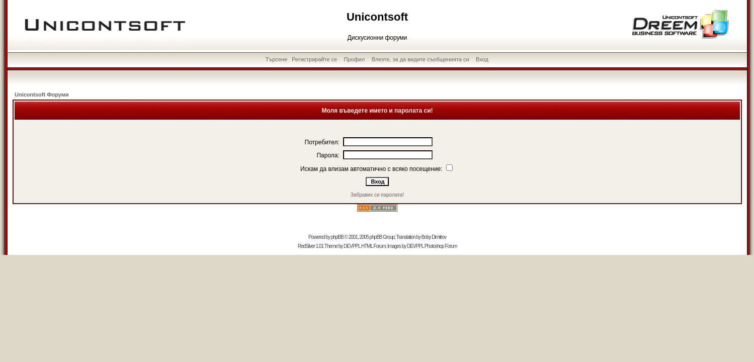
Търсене (277, 59)
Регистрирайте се (314, 59)
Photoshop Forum (441, 246)
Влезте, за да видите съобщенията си (420, 59)
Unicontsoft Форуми (42, 95)
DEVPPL (352, 246)
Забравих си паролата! (377, 195)
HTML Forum (373, 246)
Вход (482, 59)
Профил (354, 59)
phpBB (337, 237)
